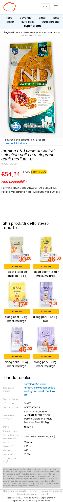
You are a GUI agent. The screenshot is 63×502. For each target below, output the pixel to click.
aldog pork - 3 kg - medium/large (46, 364)
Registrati (9, 32)
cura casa (27, 22)
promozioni (53, 32)
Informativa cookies (52, 491)
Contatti (45, 494)
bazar (10, 22)
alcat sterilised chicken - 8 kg (17, 274)
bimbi (42, 18)
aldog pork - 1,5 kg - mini (46, 319)
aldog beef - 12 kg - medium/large (46, 274)
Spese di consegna (27, 494)
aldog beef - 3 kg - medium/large (17, 319)
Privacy (34, 491)
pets (56, 18)
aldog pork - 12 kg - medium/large (17, 364)
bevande (25, 18)
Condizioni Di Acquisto (14, 491)
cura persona (50, 22)
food (9, 18)
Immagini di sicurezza (18, 143)
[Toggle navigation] (45, 6)
